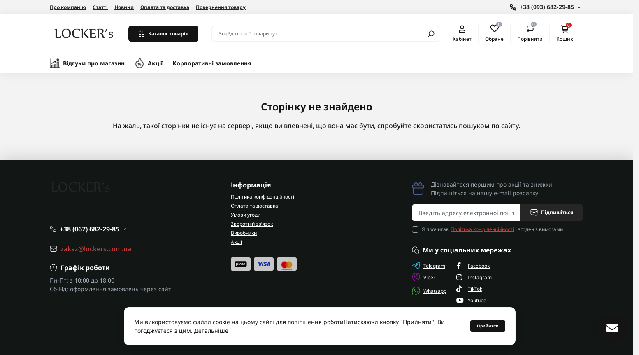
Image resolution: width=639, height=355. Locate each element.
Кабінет (462, 33)
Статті (100, 7)
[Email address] (466, 212)
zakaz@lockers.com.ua (95, 249)
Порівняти (530, 33)
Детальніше (211, 330)
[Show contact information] (545, 7)
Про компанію (68, 7)
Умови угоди (245, 214)
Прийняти (488, 326)
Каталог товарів (163, 33)
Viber (423, 277)
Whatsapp (429, 291)
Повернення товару (221, 7)
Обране (494, 33)
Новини (124, 7)
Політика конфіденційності (262, 196)
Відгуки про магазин (94, 63)
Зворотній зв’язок (252, 223)
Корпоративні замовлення (211, 63)
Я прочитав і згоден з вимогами (492, 229)
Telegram (428, 266)
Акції (155, 63)
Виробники (244, 232)
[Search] (431, 33)
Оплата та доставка (164, 7)
